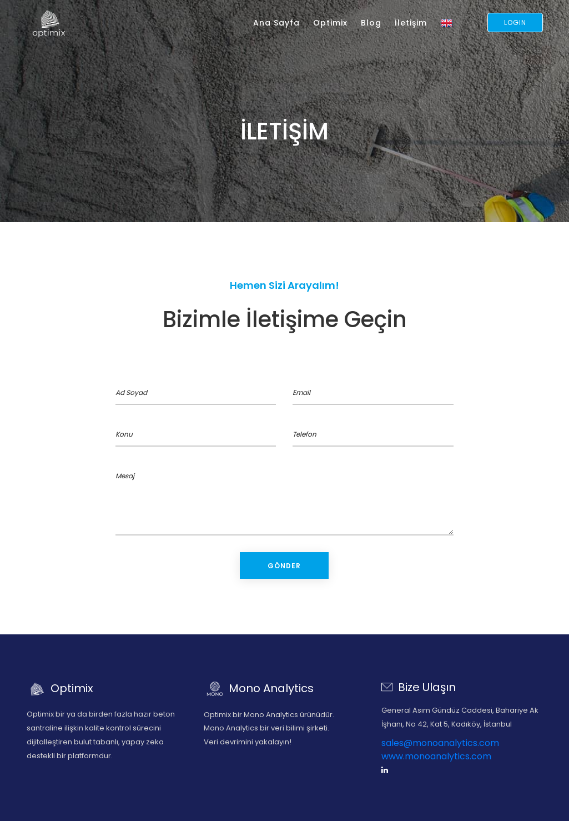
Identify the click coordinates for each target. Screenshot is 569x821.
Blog (371, 22)
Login (515, 22)
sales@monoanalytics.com (440, 743)
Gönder (284, 565)
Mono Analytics (259, 688)
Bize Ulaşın (418, 687)
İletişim (411, 22)
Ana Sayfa (276, 22)
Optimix (330, 22)
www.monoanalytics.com (436, 756)
